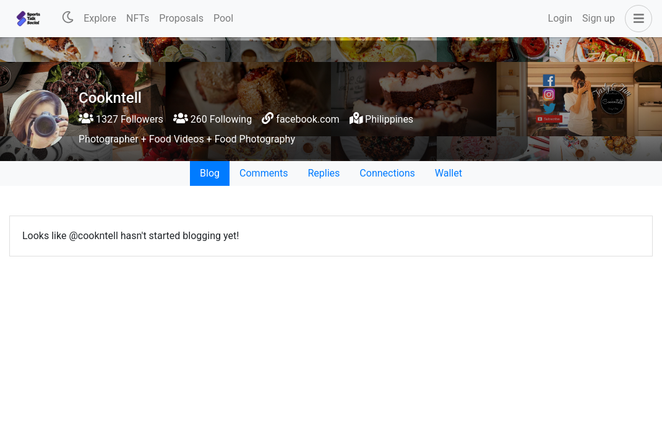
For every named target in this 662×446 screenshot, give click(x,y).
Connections (387, 173)
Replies (323, 173)
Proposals (181, 18)
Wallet (448, 173)
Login (560, 18)
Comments (263, 173)
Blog (210, 173)
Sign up (598, 18)
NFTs (137, 18)
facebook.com (307, 119)
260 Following (212, 119)
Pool (223, 18)
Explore (100, 18)
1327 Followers (121, 119)
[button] (636, 18)
